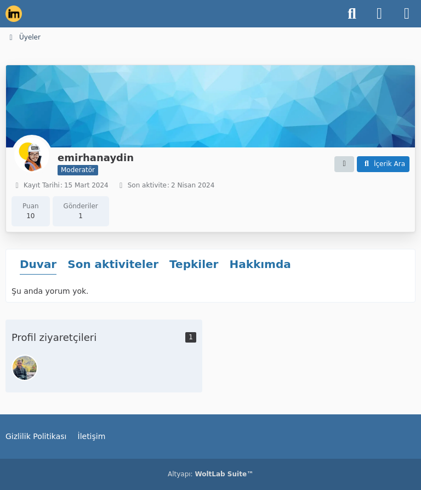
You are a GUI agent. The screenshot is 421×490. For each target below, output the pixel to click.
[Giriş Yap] (379, 13)
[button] (344, 164)
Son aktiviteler (112, 264)
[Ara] (352, 14)
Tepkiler (193, 264)
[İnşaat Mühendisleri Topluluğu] (13, 14)
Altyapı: (210, 474)
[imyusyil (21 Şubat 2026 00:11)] (25, 368)
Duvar (38, 264)
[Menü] (407, 14)
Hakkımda (260, 264)
